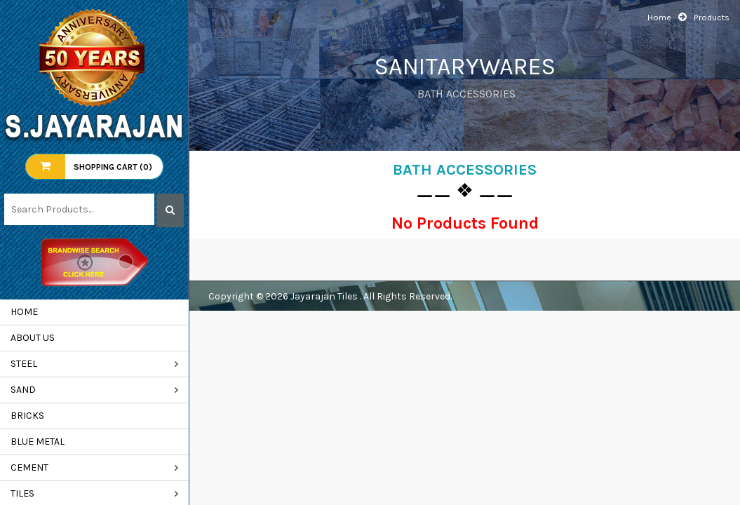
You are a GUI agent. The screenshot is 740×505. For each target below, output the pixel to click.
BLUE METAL (38, 441)
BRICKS (27, 416)
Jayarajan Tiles (325, 296)
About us (33, 338)
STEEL (24, 364)
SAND (23, 390)
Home (24, 312)
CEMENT (29, 467)
